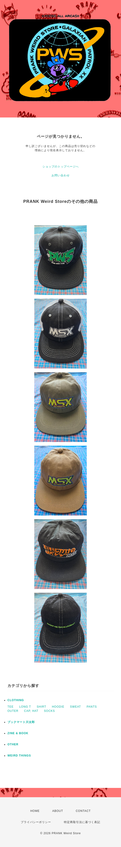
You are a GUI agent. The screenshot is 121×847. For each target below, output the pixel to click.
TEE (10, 706)
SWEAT (75, 706)
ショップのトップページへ (60, 166)
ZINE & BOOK (17, 733)
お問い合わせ (61, 175)
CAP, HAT (31, 711)
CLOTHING (15, 700)
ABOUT (57, 811)
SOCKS (49, 711)
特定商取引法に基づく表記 (82, 822)
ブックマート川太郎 (21, 722)
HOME (35, 811)
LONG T (25, 706)
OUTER (12, 711)
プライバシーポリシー (36, 822)
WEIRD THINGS (19, 755)
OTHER (12, 744)
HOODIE (58, 706)
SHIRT (41, 706)
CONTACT (83, 811)
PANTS (91, 706)
